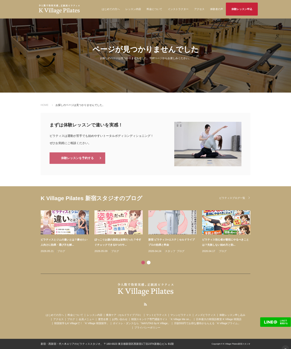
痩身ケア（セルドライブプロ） (124, 314)
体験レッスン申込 (241, 9)
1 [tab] (143, 262)
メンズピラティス (205, 314)
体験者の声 (216, 9)
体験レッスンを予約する (77, 157)
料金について (154, 9)
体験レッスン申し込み (232, 314)
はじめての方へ (111, 9)
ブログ (61, 251)
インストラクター (178, 9)
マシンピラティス (180, 314)
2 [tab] (149, 262)
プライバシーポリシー (147, 327)
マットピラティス (156, 314)
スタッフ (170, 251)
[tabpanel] (148, 232)
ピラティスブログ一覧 (232, 197)
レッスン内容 (133, 9)
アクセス (199, 9)
